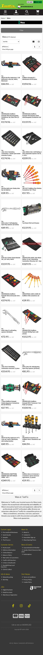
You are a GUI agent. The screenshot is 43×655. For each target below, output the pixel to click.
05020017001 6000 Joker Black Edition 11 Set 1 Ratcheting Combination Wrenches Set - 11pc (31, 259)
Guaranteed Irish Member (31, 547)
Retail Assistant (6, 592)
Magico (16, 643)
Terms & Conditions (29, 577)
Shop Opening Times (29, 540)
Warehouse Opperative (9, 595)
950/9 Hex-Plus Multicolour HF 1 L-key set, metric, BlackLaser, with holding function (10, 439)
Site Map (4, 579)
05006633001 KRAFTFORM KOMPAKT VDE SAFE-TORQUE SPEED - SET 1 (9, 475)
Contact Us (26, 535)
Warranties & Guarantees (10, 558)
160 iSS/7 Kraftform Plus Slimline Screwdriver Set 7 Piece (31, 189)
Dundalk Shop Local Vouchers (8, 566)
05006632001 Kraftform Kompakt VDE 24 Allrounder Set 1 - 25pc (10, 295)
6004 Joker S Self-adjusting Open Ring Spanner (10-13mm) (10, 224)
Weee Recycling (7, 577)
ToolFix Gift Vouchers (8, 560)
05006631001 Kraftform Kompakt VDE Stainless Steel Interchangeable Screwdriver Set (31, 115)
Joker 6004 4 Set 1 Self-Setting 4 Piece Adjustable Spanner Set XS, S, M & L (31, 153)
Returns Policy (6, 555)
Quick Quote (6, 535)
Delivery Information (8, 550)
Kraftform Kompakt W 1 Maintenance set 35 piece (29, 78)
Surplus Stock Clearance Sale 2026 (31, 550)
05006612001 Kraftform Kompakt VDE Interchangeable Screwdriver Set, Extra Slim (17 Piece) (10, 116)
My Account (5, 547)
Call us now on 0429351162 (21, 625)
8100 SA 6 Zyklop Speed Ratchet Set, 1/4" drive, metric (10, 258)
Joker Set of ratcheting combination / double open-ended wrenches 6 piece (10, 153)
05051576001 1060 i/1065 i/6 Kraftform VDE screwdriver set (31, 295)
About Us (25, 532)
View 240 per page (7, 49)
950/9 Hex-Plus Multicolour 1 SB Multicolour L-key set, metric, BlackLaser (10, 79)
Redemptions (27, 554)
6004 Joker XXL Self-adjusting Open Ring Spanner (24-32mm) (31, 367)
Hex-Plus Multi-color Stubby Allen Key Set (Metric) (10, 189)
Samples (4, 537)
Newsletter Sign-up (28, 537)
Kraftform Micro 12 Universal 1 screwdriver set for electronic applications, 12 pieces (30, 475)
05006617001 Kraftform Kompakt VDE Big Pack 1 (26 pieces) (30, 332)
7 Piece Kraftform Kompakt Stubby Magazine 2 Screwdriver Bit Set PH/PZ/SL (10, 403)
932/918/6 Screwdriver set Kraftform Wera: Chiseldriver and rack (31, 439)
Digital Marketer (7, 590)
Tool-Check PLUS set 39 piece (30, 223)
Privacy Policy (27, 579)
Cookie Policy (27, 582)
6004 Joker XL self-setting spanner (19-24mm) (8, 331)
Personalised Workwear (9, 532)
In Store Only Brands (8, 563)
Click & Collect (6, 569)
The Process (6, 540)
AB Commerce (30, 643)
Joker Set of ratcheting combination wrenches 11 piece (10, 367)
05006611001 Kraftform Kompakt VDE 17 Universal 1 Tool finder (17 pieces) (31, 403)
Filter (21, 30)
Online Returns (6, 552)
